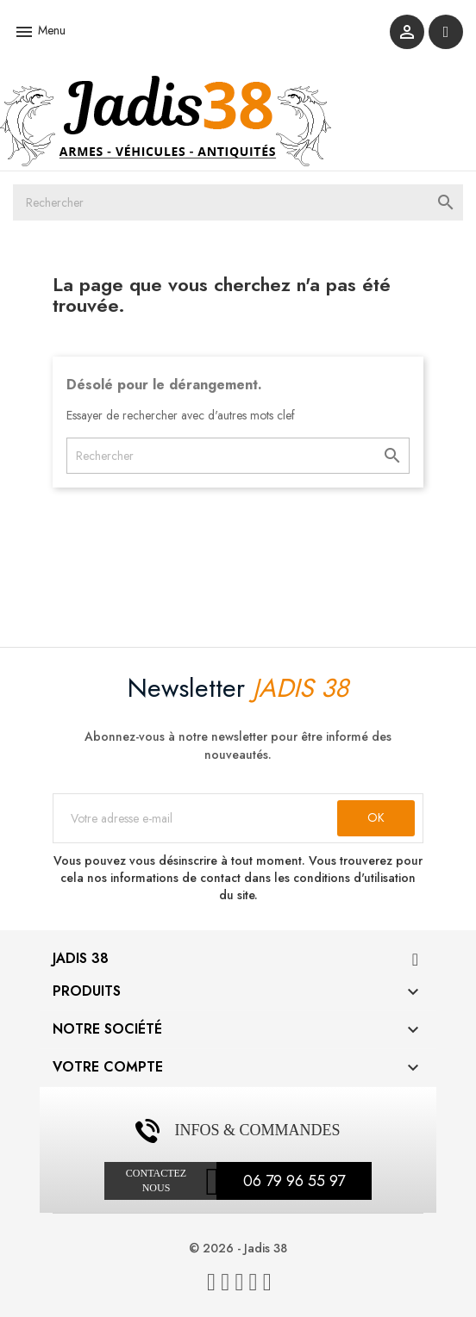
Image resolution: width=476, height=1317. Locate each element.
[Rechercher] (238, 202)
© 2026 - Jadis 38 (238, 1248)
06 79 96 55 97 (294, 1181)
